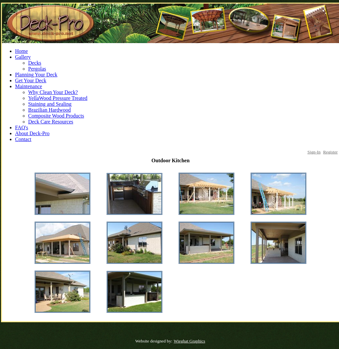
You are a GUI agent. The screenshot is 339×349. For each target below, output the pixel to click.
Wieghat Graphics (189, 341)
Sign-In (314, 152)
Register (330, 152)
